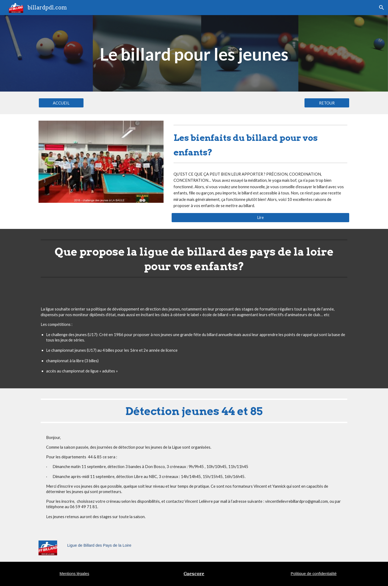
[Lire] (260, 217)
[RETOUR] (326, 103)
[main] (194, 53)
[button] (381, 7)
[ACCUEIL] (61, 103)
